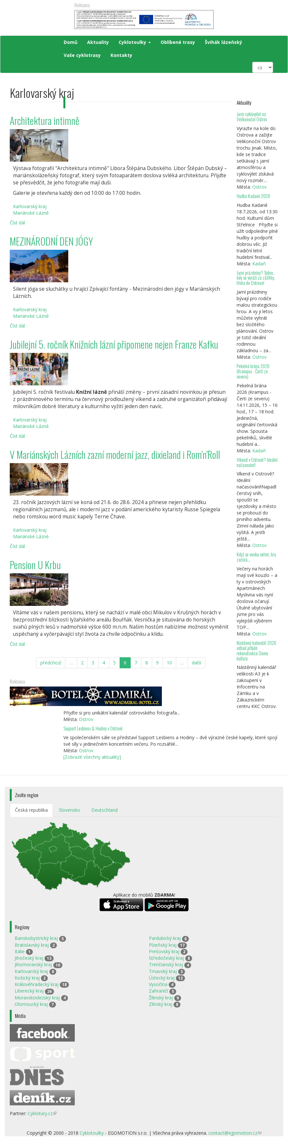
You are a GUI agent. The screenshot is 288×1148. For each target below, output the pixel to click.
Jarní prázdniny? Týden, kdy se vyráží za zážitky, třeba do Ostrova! (256, 278)
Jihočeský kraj (29, 958)
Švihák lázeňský (223, 42)
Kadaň (259, 263)
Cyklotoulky (135, 42)
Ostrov (259, 187)
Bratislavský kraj (32, 945)
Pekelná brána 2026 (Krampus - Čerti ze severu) (253, 371)
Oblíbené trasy (178, 42)
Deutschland (104, 810)
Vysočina (158, 984)
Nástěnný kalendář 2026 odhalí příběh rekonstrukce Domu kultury (256, 650)
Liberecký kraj (29, 991)
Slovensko (69, 810)
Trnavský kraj (163, 971)
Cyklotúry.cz (42, 1113)
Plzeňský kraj (163, 945)
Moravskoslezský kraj (37, 997)
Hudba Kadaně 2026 (253, 196)
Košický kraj (27, 978)
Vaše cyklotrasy (82, 55)
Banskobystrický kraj (36, 938)
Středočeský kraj (166, 958)
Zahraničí (158, 991)
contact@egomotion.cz (234, 1133)
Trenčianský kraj (166, 964)
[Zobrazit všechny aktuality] (92, 757)
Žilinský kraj (161, 997)
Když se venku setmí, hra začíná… (256, 557)
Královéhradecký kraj (37, 984)
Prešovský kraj (164, 951)
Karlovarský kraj (31, 971)
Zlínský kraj (160, 1004)
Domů (70, 42)
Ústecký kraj (162, 978)
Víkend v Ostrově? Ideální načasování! (257, 462)
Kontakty (121, 55)
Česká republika (31, 810)
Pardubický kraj (165, 938)
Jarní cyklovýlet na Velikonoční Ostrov (252, 117)
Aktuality (98, 42)
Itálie (20, 951)
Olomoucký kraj (31, 1004)
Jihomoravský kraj (33, 964)
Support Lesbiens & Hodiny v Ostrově (93, 728)
